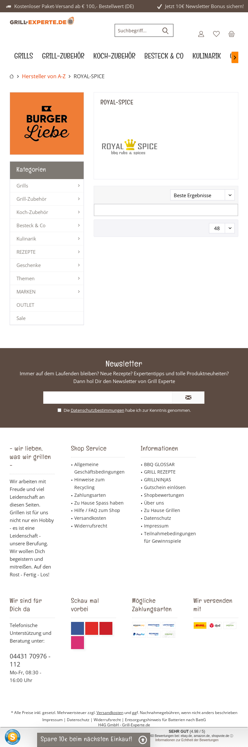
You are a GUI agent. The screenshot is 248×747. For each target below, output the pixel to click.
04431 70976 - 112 (30, 660)
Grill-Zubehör (31, 199)
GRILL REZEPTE (160, 472)
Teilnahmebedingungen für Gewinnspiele (170, 537)
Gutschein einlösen (165, 487)
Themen (25, 278)
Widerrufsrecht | (109, 719)
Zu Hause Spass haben (99, 503)
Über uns (154, 503)
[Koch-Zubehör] (114, 57)
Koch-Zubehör (32, 212)
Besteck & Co (31, 225)
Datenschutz (157, 518)
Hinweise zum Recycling (89, 483)
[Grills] (23, 57)
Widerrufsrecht (90, 526)
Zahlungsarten (90, 495)
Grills (22, 185)
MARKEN (26, 291)
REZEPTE (26, 252)
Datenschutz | (80, 719)
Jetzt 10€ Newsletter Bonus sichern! (204, 6)
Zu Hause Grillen (162, 510)
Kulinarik (26, 238)
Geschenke (28, 265)
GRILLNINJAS (157, 479)
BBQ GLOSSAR (159, 464)
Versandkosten (90, 518)
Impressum (156, 526)
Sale (21, 318)
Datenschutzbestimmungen (97, 410)
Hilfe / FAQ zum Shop (97, 510)
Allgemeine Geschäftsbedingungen (99, 468)
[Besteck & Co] (164, 57)
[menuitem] (231, 33)
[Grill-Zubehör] (63, 57)
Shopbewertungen (164, 495)
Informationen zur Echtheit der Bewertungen (187, 740)
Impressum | (54, 719)
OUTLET (25, 305)
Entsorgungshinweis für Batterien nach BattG (165, 719)
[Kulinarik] (206, 57)
